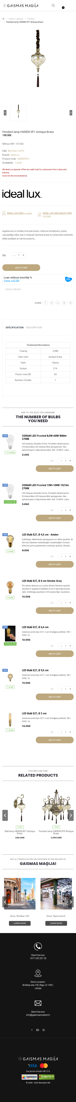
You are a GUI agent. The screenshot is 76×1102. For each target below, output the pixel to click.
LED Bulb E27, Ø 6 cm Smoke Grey (42, 580)
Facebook (32, 1029)
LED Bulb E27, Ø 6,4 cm (35, 627)
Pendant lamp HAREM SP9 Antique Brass (56, 832)
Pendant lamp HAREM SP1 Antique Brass (24, 22)
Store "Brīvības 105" (20, 916)
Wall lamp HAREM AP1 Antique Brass (20, 832)
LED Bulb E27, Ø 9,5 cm (35, 670)
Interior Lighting (16, 19)
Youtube (37, 1029)
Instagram (44, 1029)
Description (34, 327)
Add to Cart (21, 268)
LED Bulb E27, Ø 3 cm (34, 713)
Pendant (31, 19)
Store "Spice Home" (56, 916)
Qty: (4, 255)
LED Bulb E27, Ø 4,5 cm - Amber (40, 534)
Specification (15, 327)
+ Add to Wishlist (13, 289)
